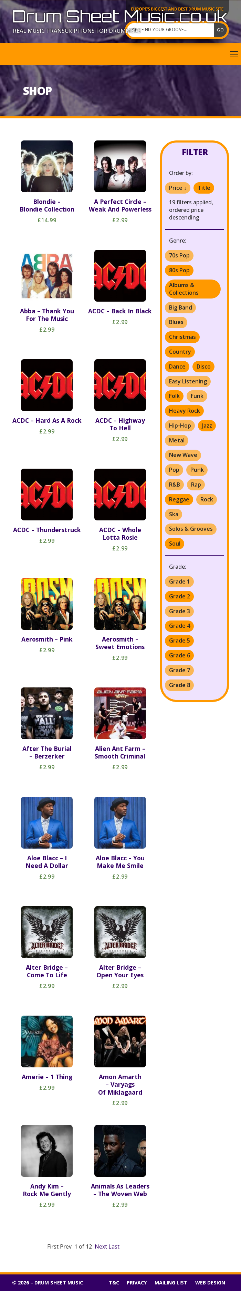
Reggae (179, 499)
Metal (177, 440)
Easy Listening (188, 381)
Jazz (207, 425)
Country (180, 351)
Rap (196, 484)
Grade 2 (179, 596)
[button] (120, 54)
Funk (197, 396)
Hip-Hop (180, 425)
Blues (176, 322)
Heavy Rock (184, 410)
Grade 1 (179, 581)
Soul (174, 543)
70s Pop (179, 255)
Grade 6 (179, 655)
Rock (206, 499)
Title (204, 188)
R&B (174, 484)
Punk (197, 469)
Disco (204, 366)
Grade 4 (179, 625)
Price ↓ (178, 188)
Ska (173, 514)
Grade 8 (179, 685)
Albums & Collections (184, 288)
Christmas (182, 337)
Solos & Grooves (191, 528)
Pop (174, 469)
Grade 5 (179, 640)
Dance (177, 366)
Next (101, 1246)
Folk (174, 396)
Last (113, 1246)
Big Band (180, 307)
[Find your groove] (172, 30)
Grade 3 (179, 611)
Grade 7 (179, 670)
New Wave (183, 455)
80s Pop (179, 270)
